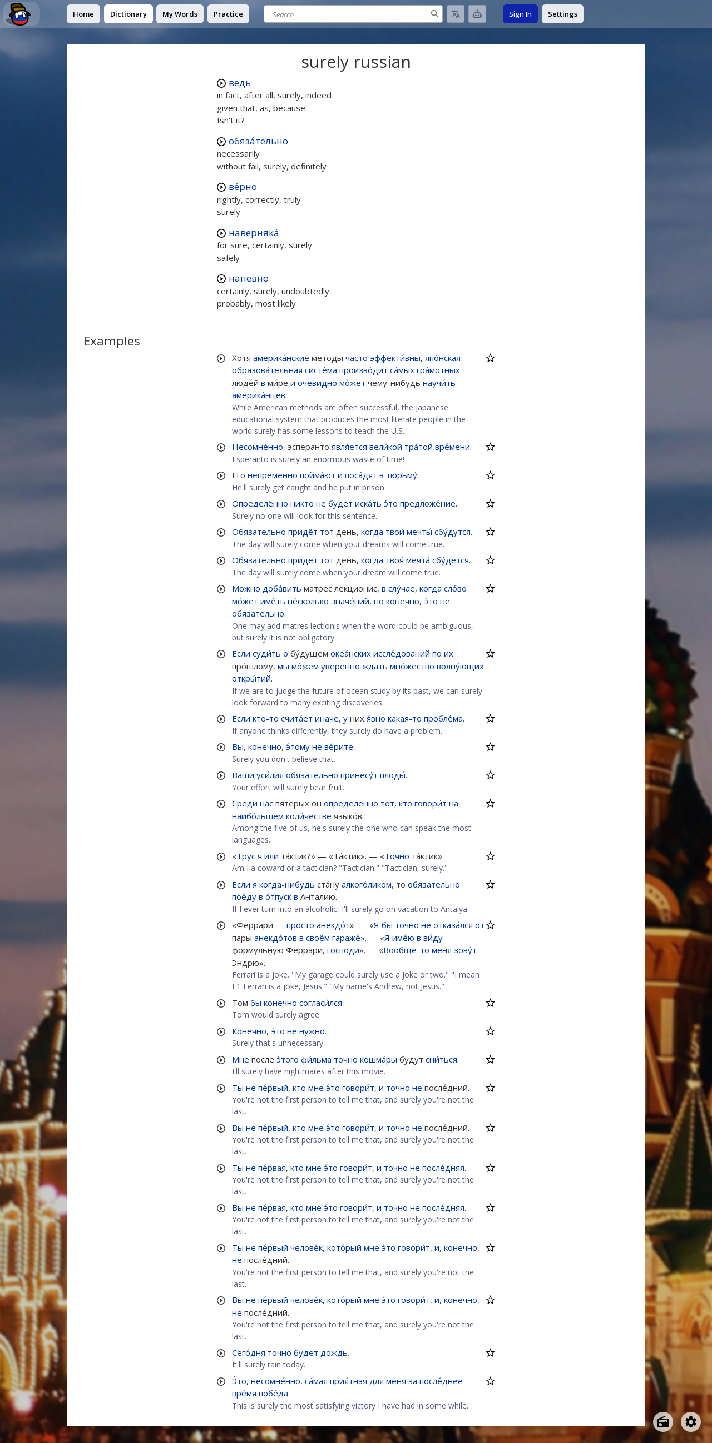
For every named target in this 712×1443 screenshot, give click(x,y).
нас (266, 803)
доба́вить (282, 588)
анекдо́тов (275, 937)
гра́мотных (438, 369)
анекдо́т (333, 924)
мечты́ (419, 531)
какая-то (405, 718)
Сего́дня (248, 1352)
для (376, 1380)
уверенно (340, 666)
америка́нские (281, 357)
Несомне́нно (257, 446)
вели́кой (385, 446)
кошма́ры (378, 1059)
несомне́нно (275, 1380)
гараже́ (346, 937)
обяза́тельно (258, 140)
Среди (245, 803)
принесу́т (359, 774)
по (437, 653)
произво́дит (363, 369)
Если (241, 653)
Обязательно (259, 531)
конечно (402, 601)
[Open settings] (691, 1422)
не (321, 503)
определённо (351, 803)
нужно (312, 1030)
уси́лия (270, 774)
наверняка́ (254, 232)
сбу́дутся (452, 531)
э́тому (298, 746)
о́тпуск (278, 896)
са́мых (402, 369)
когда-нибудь (287, 884)
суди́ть (267, 653)
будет (340, 503)
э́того (287, 1059)
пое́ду (244, 896)
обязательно (258, 613)
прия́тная (348, 1380)
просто (300, 924)
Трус (245, 855)
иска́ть (368, 503)
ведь (240, 82)
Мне (240, 1059)
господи (343, 949)
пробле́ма (443, 718)
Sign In (520, 14)
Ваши (243, 774)
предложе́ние (428, 503)
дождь (334, 1352)
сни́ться (441, 1059)
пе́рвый (273, 1087)
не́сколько (308, 601)
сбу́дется (450, 559)
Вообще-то (406, 949)
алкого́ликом (367, 884)
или (271, 855)
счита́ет (297, 718)
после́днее (441, 1380)
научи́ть (439, 382)
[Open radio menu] (663, 1422)
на (453, 803)
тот (327, 531)
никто (302, 503)
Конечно (249, 1030)
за (412, 1380)
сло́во (455, 588)
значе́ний (350, 601)
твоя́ (394, 559)
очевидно (317, 382)
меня (442, 949)
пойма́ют (317, 474)
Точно (396, 855)
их (448, 653)
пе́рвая (272, 1167)
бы (387, 924)
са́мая (316, 1380)
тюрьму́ (401, 474)
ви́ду (433, 937)
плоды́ (393, 774)
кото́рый (344, 1247)
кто (405, 803)
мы (283, 666)
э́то (391, 503)
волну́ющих (460, 666)
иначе (327, 718)
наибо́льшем (258, 815)
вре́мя (244, 1393)
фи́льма (316, 1059)
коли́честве (309, 815)
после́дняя (443, 1167)
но (379, 601)
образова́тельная (267, 369)
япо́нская (443, 357)
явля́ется (349, 446)
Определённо (260, 503)
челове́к (306, 1247)
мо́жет (352, 382)
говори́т (430, 803)
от (479, 924)
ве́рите (338, 746)
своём (318, 937)
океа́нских (350, 653)
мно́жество (412, 666)
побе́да (273, 1393)
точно (407, 924)
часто (356, 357)
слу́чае (401, 588)
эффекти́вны (395, 357)
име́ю (403, 937)
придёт (303, 531)
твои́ (394, 531)
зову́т (465, 949)
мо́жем (305, 666)
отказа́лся (453, 924)
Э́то (239, 1380)
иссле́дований (401, 653)
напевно (249, 278)
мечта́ (418, 559)
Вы (238, 746)
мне (316, 1087)
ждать (375, 666)
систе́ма (321, 369)
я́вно (376, 718)
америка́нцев (258, 394)
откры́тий (251, 678)
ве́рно (243, 186)
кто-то (266, 718)
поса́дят (361, 474)
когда (372, 531)
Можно (246, 588)
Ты (238, 1087)
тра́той (418, 446)
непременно (273, 474)
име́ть (272, 601)
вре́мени (452, 446)
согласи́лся (320, 1002)
